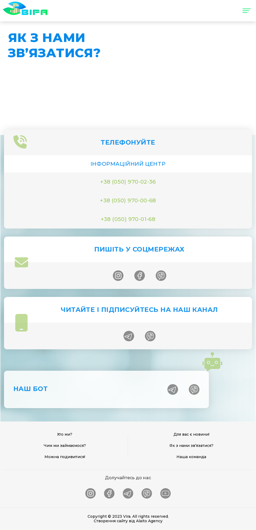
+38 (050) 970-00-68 (128, 200)
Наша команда (191, 456)
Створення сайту (111, 521)
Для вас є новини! (191, 434)
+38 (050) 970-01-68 (128, 219)
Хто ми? (64, 434)
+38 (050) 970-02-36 (128, 182)
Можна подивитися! (64, 456)
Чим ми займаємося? (65, 445)
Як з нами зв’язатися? (191, 445)
